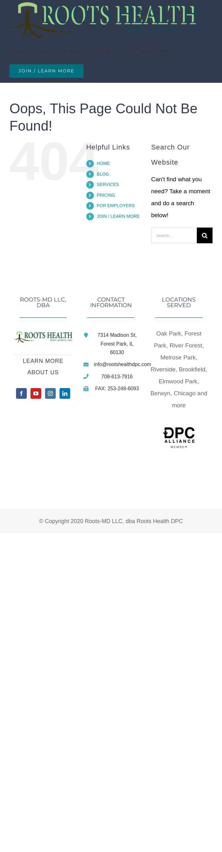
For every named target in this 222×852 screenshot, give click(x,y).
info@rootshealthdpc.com (117, 364)
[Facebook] (21, 393)
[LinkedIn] (65, 393)
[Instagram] (50, 393)
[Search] (205, 235)
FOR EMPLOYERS (116, 205)
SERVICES (108, 184)
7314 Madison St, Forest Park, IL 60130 (117, 343)
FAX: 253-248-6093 (117, 388)
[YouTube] (36, 393)
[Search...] (174, 235)
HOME (103, 163)
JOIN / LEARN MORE (118, 216)
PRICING (106, 195)
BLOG (103, 174)
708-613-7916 (117, 376)
